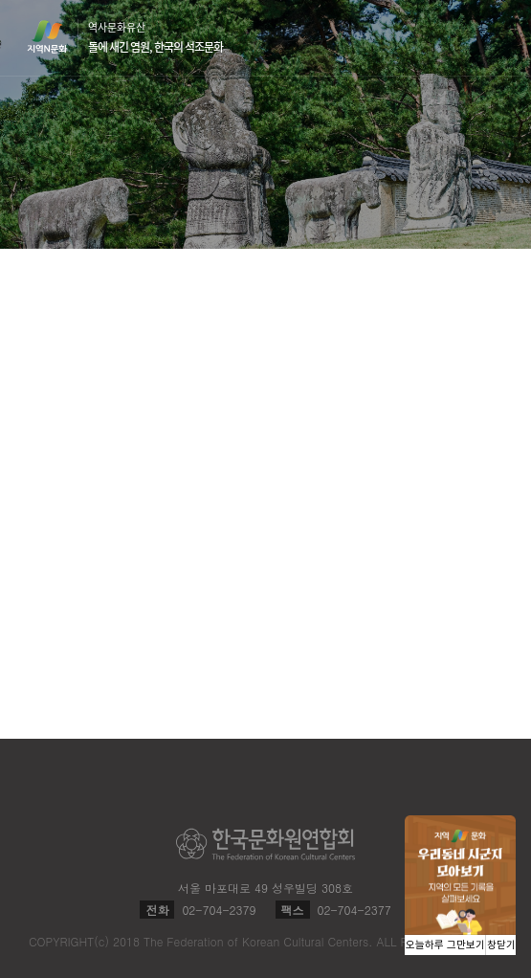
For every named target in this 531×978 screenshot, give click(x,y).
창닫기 (501, 945)
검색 (456, 38)
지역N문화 (57, 36)
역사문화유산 (155, 37)
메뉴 (492, 37)
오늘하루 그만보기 (445, 945)
